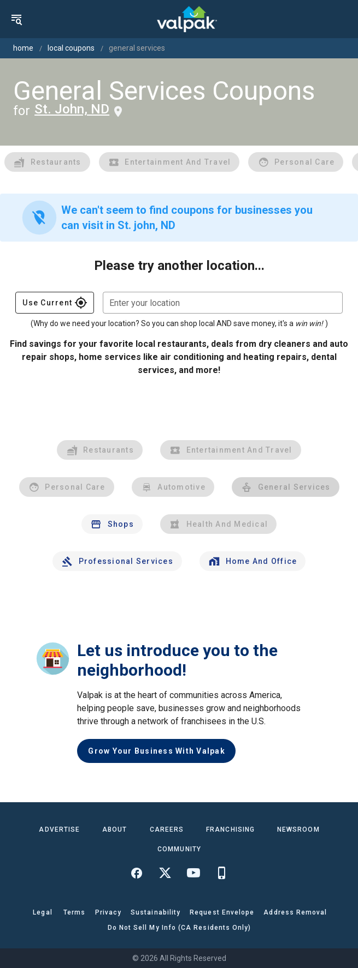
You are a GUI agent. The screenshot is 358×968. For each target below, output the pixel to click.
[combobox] (223, 303)
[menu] (16, 19)
